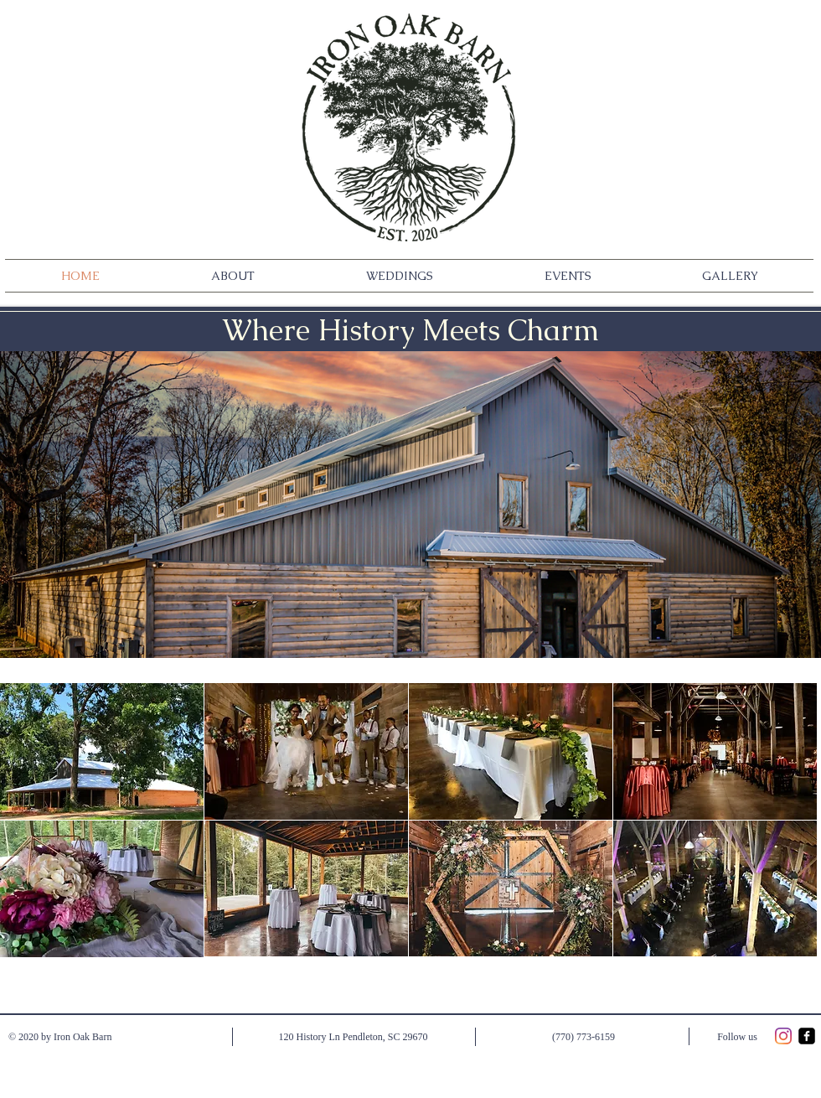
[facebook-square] (806, 1036)
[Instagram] (783, 1036)
